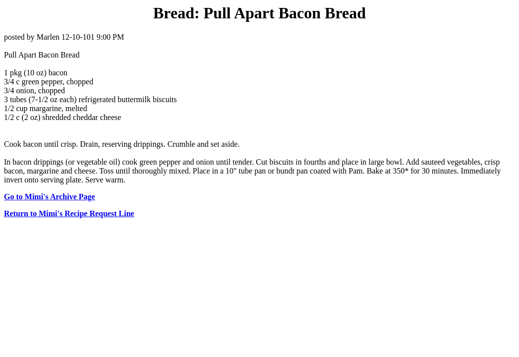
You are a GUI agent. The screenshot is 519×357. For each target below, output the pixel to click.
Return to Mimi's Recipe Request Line (69, 213)
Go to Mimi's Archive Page (49, 196)
